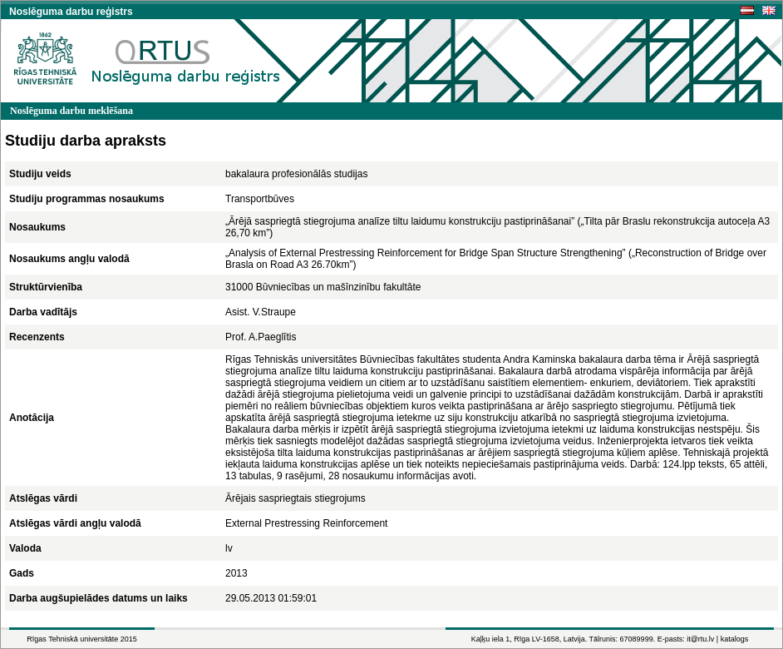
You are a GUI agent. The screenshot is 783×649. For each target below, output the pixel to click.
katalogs (735, 639)
